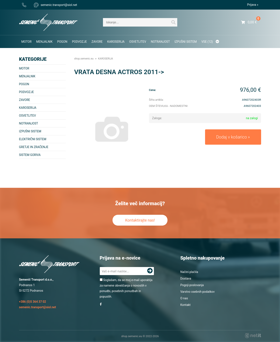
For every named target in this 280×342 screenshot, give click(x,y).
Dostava (185, 278)
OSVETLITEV (137, 41)
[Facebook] (101, 304)
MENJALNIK (44, 41)
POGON (62, 41)
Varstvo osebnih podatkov (197, 291)
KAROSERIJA (116, 41)
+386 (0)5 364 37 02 (32, 301)
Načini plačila (189, 272)
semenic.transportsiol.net (55, 5)
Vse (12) (210, 41)
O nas (184, 298)
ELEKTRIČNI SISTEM (32, 139)
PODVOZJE (79, 41)
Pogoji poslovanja (192, 285)
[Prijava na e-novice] (150, 271)
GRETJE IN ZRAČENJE (33, 147)
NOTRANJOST (160, 41)
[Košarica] (249, 22)
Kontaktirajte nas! (140, 220)
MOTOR (26, 41)
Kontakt (185, 305)
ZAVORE (97, 41)
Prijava (252, 4)
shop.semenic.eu (84, 58)
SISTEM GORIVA (30, 155)
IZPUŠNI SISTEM (185, 41)
